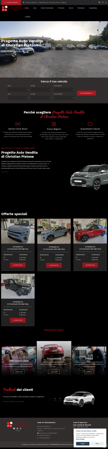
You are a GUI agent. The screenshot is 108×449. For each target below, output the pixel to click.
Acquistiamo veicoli (91, 130)
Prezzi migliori (54, 131)
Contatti (27, 18)
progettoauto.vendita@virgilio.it (47, 434)
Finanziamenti (54, 360)
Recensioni (81, 9)
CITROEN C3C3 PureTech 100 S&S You (16, 249)
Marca (9, 87)
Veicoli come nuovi (16, 130)
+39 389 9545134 (43, 439)
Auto (34, 9)
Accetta (83, 443)
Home (27, 9)
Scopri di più (19, 373)
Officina (89, 360)
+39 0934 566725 (11, 2)
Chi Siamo (61, 9)
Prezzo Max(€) (58, 95)
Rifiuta (97, 443)
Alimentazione (58, 87)
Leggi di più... (5, 173)
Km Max (33, 95)
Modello (33, 87)
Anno (9, 95)
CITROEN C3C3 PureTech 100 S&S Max (17, 304)
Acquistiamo (93, 9)
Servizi (71, 9)
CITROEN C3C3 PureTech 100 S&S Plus (54, 250)
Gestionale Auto (72, 446)
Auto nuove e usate (19, 362)
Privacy (18, 432)
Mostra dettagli (80, 439)
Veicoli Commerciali (47, 9)
